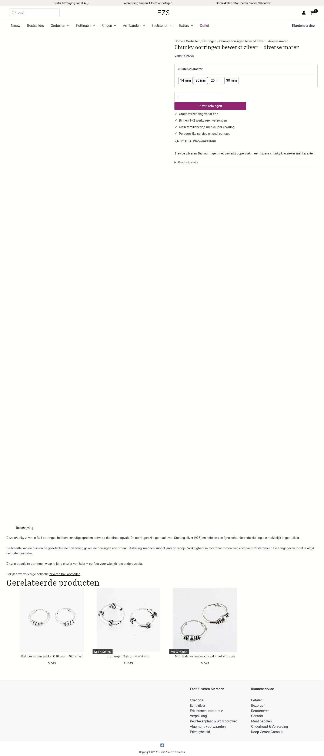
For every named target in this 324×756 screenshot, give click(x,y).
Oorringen (210, 41)
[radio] (185, 80)
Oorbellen (60, 25)
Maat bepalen (261, 721)
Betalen (257, 700)
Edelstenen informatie (206, 711)
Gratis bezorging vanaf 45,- (71, 3)
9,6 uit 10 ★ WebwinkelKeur (195, 141)
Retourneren (260, 711)
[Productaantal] (198, 97)
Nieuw (15, 26)
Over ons (196, 700)
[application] (67, 25)
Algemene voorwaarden (208, 727)
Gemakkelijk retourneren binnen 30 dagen (243, 3)
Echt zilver (198, 706)
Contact (257, 716)
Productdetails (188, 162)
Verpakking (198, 716)
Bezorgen (258, 706)
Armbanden (134, 25)
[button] (302, 25)
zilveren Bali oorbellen (64, 574)
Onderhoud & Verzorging (269, 727)
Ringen (108, 25)
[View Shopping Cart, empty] (313, 13)
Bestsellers (35, 26)
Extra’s (186, 25)
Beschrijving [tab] (24, 528)
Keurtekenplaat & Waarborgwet (213, 721)
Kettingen (85, 25)
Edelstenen (161, 25)
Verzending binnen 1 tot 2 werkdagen (147, 3)
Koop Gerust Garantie (267, 732)
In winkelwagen (210, 106)
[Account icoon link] (304, 13)
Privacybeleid (200, 732)
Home (178, 41)
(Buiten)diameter (190, 69)
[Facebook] (162, 745)
